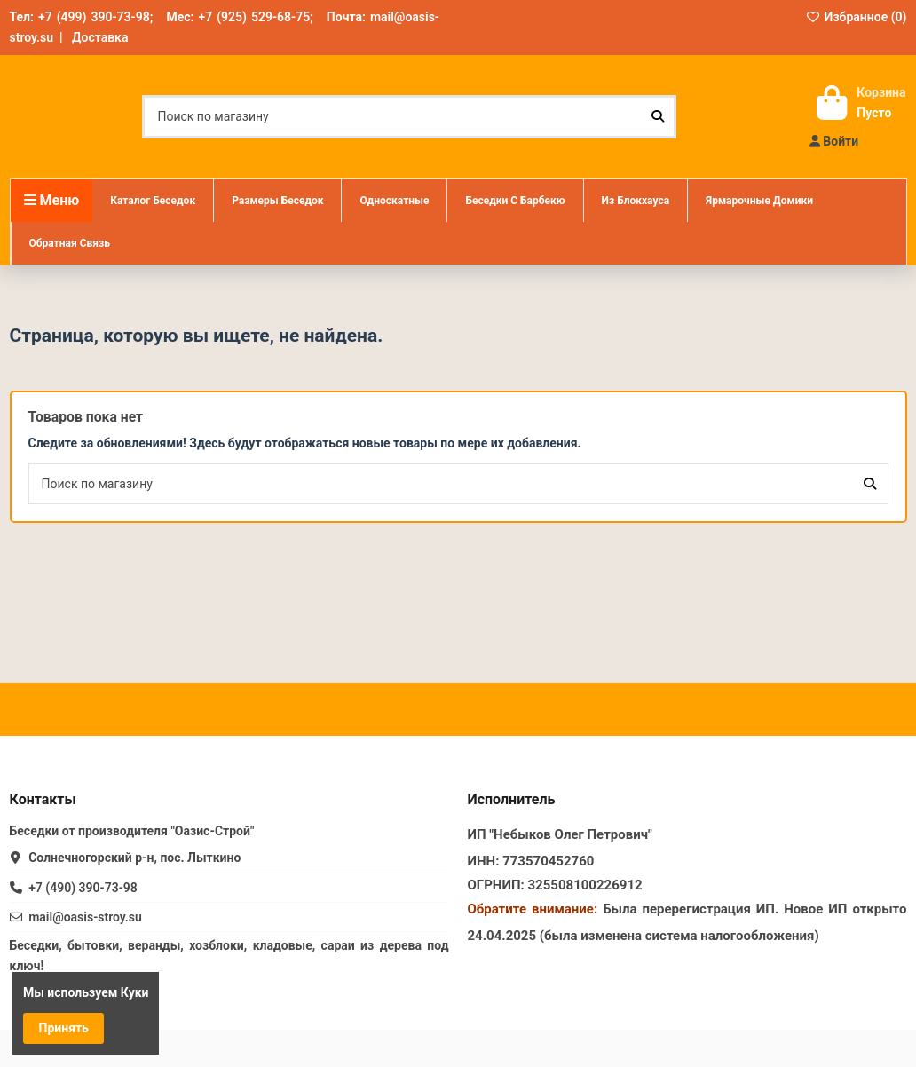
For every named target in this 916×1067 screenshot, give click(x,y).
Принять (64, 1028)
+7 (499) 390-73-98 (94, 17)
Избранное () (856, 17)
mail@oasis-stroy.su (85, 917)
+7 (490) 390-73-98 (83, 888)
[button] (277, 200)
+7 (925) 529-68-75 (254, 17)
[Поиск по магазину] (657, 116)
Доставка (100, 37)
